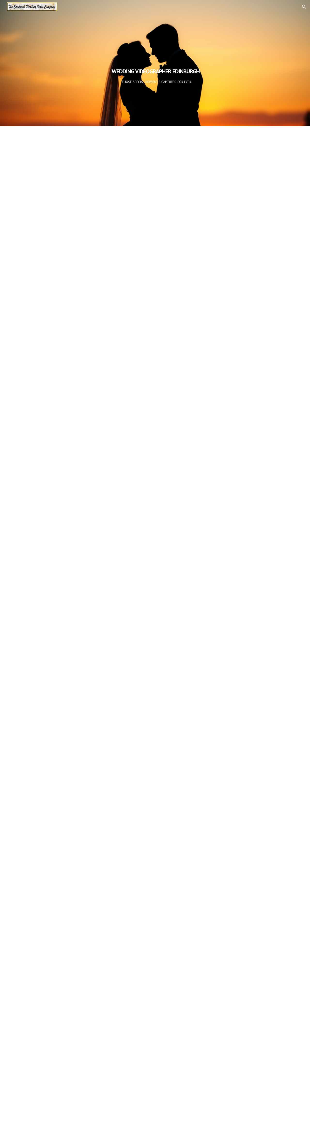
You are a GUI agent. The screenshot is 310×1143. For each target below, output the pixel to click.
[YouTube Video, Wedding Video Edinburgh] (155, 211)
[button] (304, 7)
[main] (155, 63)
